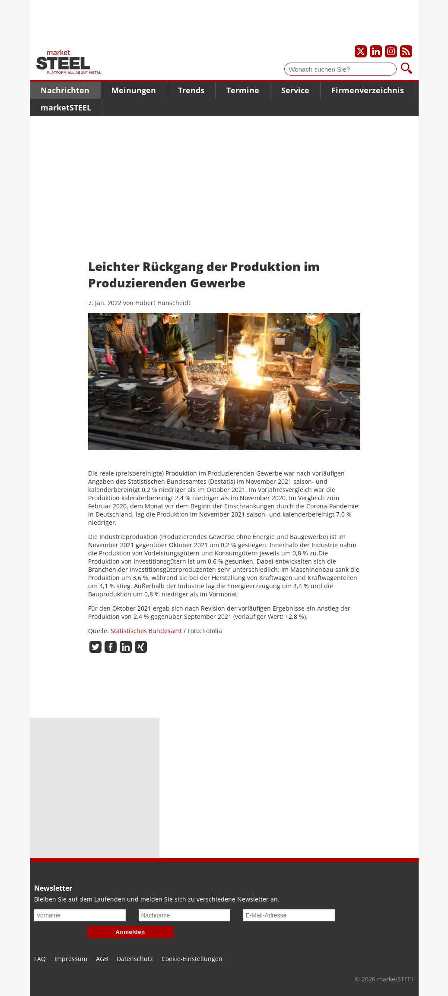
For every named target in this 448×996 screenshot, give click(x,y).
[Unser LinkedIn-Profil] (376, 51)
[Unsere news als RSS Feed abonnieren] (406, 51)
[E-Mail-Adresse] (289, 915)
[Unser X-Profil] (361, 51)
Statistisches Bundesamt (146, 631)
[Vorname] (80, 915)
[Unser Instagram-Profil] (391, 51)
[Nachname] (184, 915)
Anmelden (130, 932)
